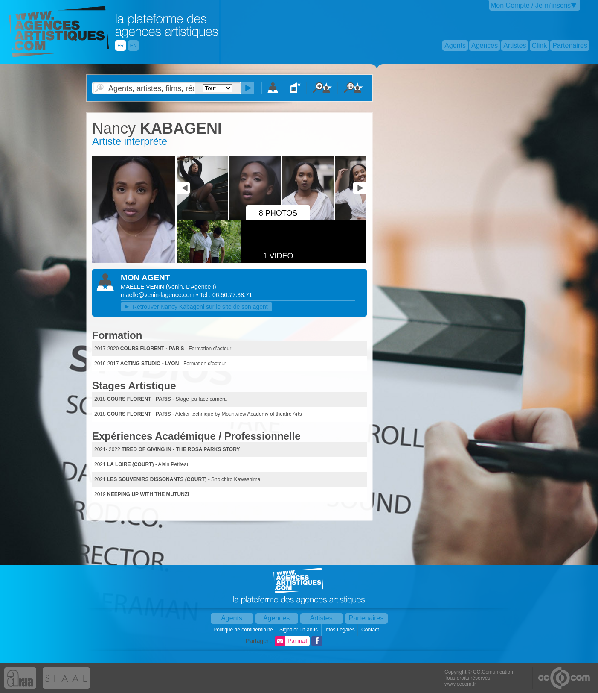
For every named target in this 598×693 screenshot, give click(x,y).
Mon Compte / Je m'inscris (531, 5)
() (191, 286)
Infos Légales (340, 630)
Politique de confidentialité (243, 630)
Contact (370, 630)
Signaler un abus (299, 630)
